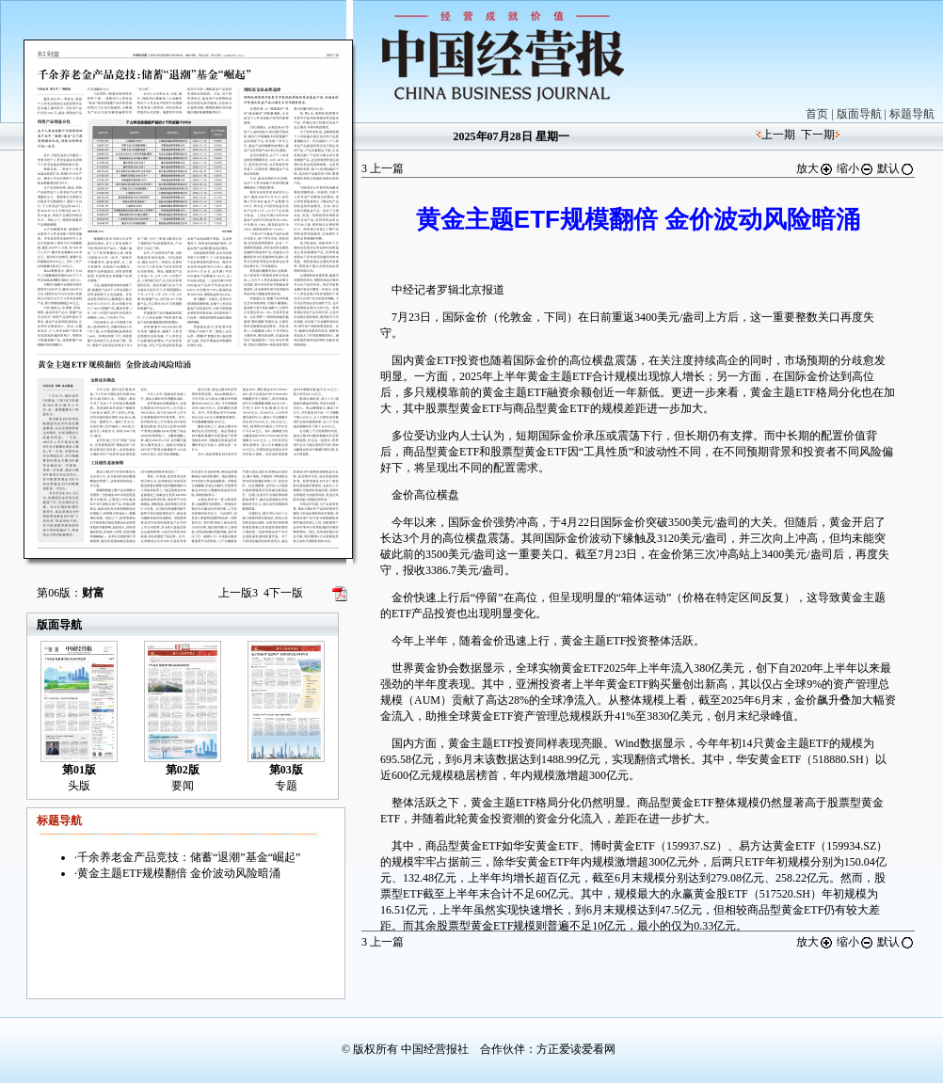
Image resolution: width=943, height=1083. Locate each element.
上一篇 (382, 168)
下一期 (818, 134)
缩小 (855, 168)
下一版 (283, 592)
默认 (896, 168)
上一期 (778, 134)
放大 (815, 168)
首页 (817, 113)
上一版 (238, 592)
